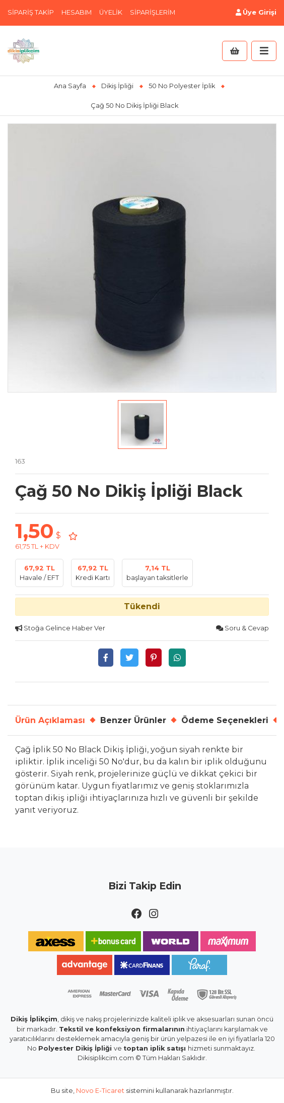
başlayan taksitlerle (157, 572)
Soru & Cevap (242, 628)
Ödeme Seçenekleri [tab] (224, 720)
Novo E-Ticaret (100, 1090)
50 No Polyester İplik (182, 86)
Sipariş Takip (31, 12)
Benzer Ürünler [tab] (133, 720)
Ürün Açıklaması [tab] (50, 720)
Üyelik (110, 12)
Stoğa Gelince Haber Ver (60, 628)
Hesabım (76, 12)
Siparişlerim (152, 12)
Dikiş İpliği (117, 86)
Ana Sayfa (70, 86)
